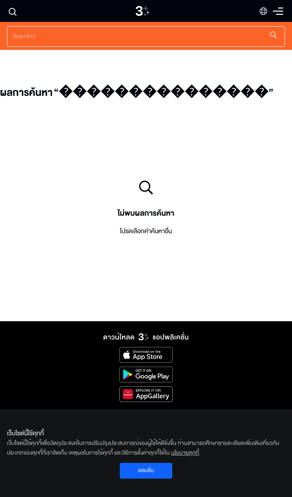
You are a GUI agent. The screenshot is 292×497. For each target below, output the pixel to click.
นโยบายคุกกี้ (185, 452)
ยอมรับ (146, 470)
